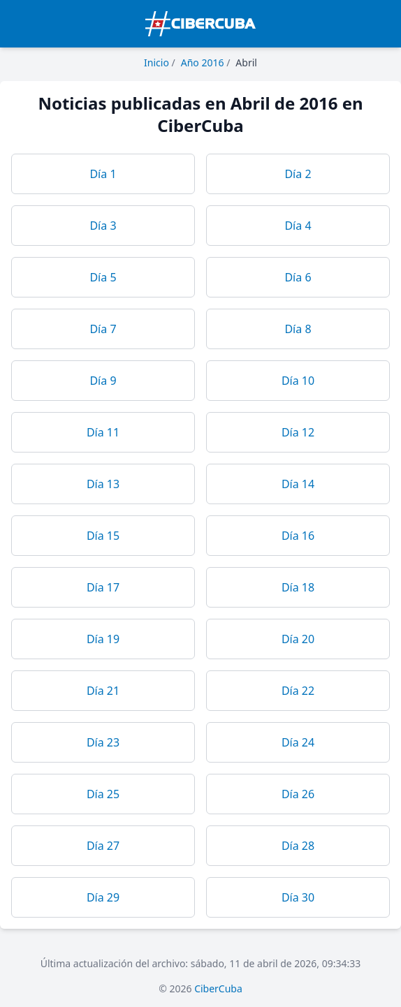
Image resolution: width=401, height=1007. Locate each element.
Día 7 (102, 329)
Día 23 (103, 742)
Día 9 (102, 380)
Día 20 (298, 639)
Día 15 (103, 535)
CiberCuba (218, 988)
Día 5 (102, 277)
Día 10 (298, 380)
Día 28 (298, 845)
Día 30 (298, 897)
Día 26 (298, 794)
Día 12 (298, 432)
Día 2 (297, 174)
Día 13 (103, 484)
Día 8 (297, 329)
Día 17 (103, 587)
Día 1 (102, 174)
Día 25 (103, 794)
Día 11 (103, 432)
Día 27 (103, 845)
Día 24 (298, 742)
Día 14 (298, 484)
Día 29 (103, 897)
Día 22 (298, 690)
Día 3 (102, 225)
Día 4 (297, 225)
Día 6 (297, 277)
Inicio (156, 62)
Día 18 (298, 587)
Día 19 (103, 639)
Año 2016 (202, 62)
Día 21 (103, 690)
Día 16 (298, 535)
